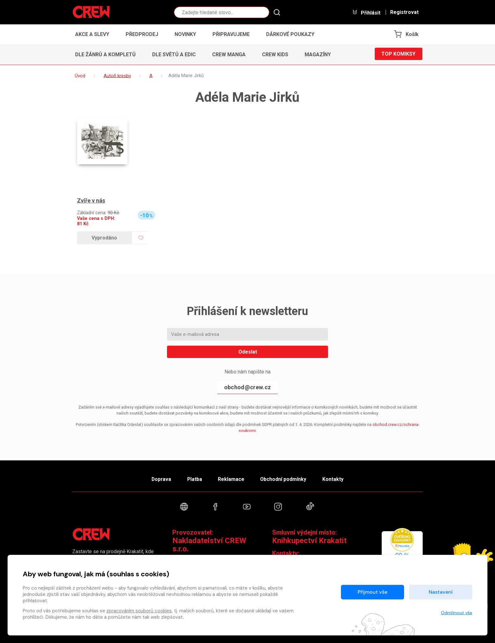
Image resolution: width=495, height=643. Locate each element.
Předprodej (142, 34)
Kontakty (336, 478)
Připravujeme (231, 34)
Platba (193, 478)
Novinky (185, 34)
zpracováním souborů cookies (139, 611)
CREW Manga (229, 55)
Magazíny (318, 55)
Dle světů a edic (174, 55)
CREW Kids (275, 55)
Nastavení (441, 592)
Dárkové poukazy (290, 34)
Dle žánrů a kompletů (105, 55)
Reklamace (231, 478)
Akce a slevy (92, 34)
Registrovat (404, 12)
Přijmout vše (372, 592)
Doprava (158, 478)
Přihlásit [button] (366, 12)
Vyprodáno (104, 238)
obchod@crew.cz (247, 387)
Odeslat (247, 352)
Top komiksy (398, 55)
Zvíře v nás (91, 200)
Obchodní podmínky (285, 478)
